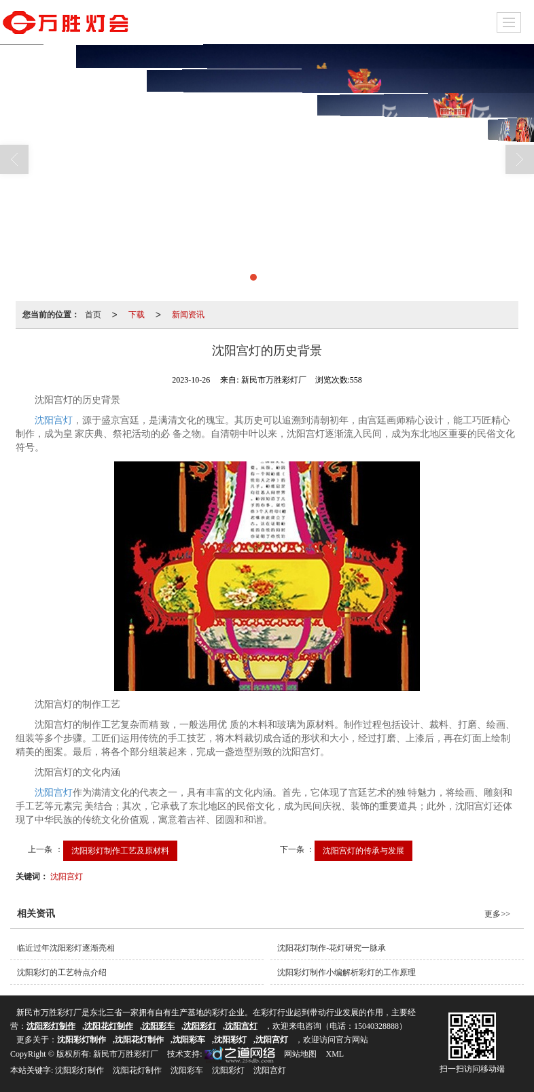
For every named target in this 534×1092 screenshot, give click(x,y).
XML (334, 1054)
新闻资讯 (188, 314)
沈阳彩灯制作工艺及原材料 (120, 851)
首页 (93, 314)
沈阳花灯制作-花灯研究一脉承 (331, 948)
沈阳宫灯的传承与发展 (363, 851)
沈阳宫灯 (54, 420)
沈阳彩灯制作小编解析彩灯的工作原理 (346, 972)
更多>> (497, 914)
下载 (136, 314)
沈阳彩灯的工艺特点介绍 (62, 972)
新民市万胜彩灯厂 (125, 1054)
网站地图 (300, 1054)
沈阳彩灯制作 (79, 1070)
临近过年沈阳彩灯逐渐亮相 (66, 948)
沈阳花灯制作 (137, 1070)
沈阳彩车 (187, 1070)
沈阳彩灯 (228, 1070)
